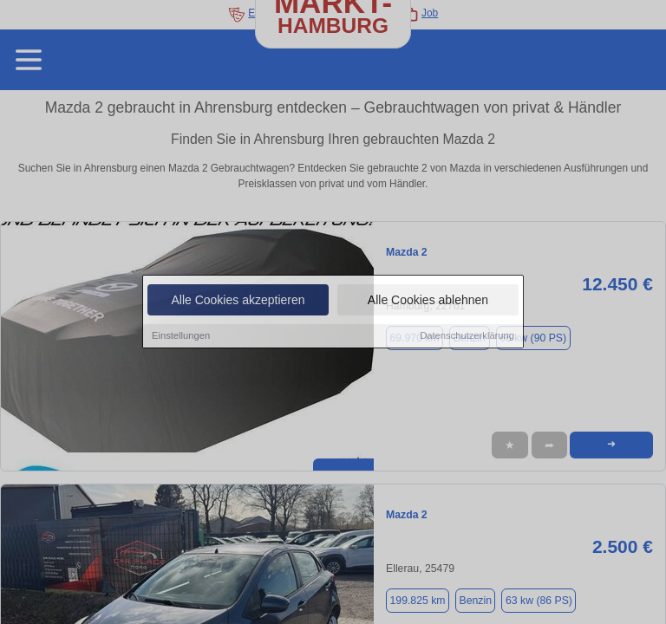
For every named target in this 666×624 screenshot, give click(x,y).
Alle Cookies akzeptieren (237, 301)
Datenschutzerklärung (467, 336)
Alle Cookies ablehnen (428, 301)
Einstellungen (181, 336)
